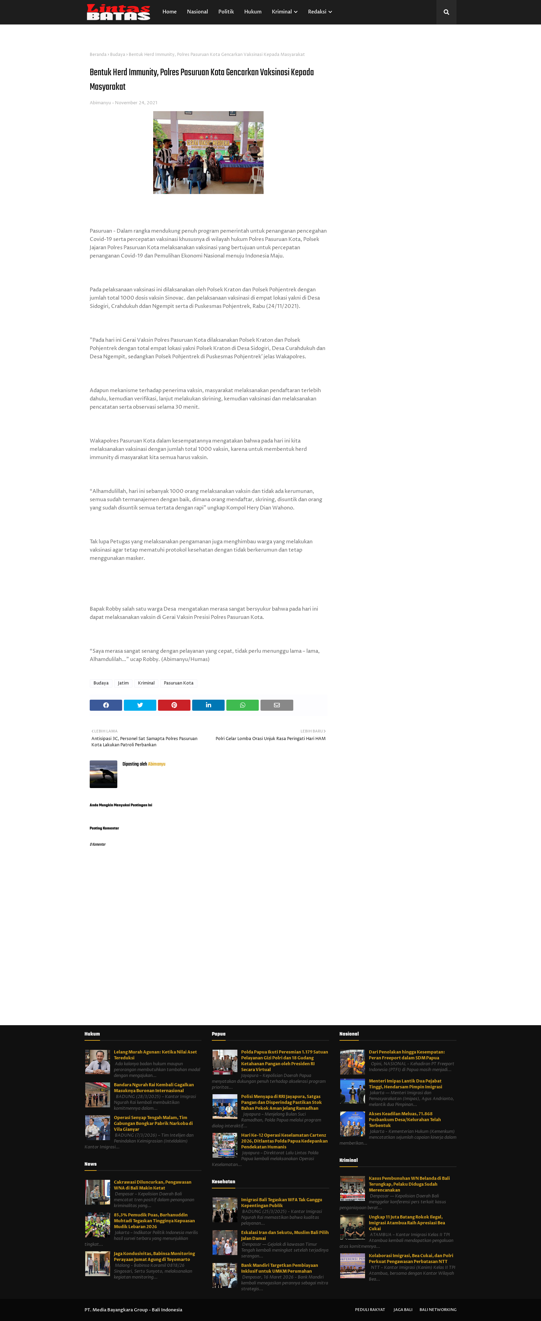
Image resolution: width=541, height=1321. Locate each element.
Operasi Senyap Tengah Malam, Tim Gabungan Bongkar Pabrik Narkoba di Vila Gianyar (153, 1123)
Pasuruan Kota (179, 683)
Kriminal (146, 683)
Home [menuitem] (170, 12)
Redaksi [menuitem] (317, 12)
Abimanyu (100, 103)
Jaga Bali (403, 1309)
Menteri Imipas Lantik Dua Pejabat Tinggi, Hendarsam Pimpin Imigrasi (405, 1084)
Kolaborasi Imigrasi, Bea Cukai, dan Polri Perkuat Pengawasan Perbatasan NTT (411, 1258)
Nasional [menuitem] (197, 12)
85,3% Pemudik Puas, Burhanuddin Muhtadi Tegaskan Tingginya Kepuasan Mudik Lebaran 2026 (154, 1221)
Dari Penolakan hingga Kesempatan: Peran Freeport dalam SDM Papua (407, 1055)
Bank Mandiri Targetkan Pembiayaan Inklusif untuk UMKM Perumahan (279, 1268)
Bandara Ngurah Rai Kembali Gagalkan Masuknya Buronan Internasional (154, 1088)
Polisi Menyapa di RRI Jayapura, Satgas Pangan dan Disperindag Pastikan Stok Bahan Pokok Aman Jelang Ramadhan (281, 1102)
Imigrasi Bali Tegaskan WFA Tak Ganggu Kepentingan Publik (281, 1202)
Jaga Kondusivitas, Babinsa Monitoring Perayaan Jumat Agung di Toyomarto (154, 1256)
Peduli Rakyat (370, 1309)
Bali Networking (438, 1309)
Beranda (98, 55)
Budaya (117, 55)
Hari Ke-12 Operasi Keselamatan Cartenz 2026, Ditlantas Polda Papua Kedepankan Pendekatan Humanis (284, 1141)
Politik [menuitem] (226, 12)
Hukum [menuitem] (253, 12)
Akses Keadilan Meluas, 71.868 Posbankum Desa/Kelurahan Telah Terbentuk (405, 1119)
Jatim (123, 683)
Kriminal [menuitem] (282, 12)
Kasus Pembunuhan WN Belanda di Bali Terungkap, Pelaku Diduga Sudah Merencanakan (409, 1184)
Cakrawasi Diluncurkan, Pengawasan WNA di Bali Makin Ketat (152, 1185)
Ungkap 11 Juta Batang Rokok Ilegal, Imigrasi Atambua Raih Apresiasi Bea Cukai (407, 1223)
